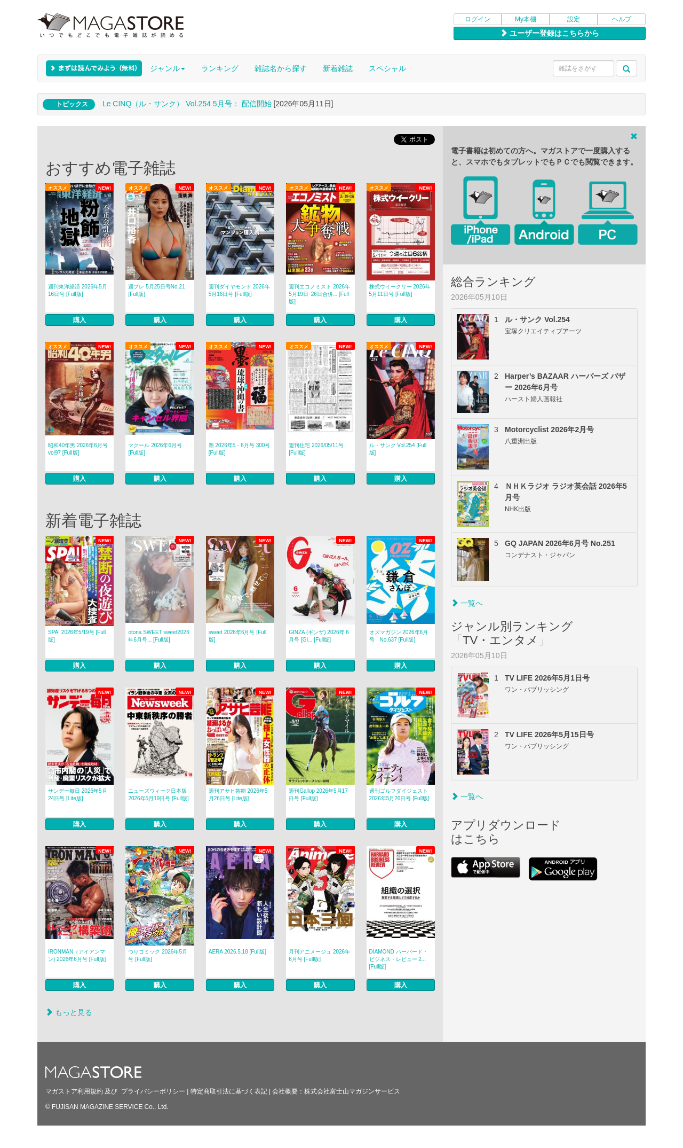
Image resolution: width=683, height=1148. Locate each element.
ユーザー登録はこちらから (549, 33)
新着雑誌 (338, 68)
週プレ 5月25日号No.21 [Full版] (156, 290)
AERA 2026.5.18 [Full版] (237, 952)
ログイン (477, 19)
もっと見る (68, 1012)
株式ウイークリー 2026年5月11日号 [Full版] (400, 290)
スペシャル (387, 68)
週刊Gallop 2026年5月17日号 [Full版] (318, 794)
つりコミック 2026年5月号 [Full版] (157, 955)
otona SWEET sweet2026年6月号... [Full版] (158, 636)
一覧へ (467, 603)
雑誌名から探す (281, 68)
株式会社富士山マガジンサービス (352, 1091)
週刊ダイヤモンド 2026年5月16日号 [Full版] (239, 290)
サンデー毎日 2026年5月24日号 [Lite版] (77, 794)
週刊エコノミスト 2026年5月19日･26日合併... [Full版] (319, 294)
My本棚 (525, 19)
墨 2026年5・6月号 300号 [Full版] (240, 449)
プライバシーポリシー (153, 1091)
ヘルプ (621, 19)
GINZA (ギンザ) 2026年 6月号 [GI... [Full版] (319, 636)
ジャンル (167, 68)
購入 (79, 320)
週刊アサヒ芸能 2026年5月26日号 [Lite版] (238, 794)
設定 (573, 19)
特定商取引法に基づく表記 (228, 1091)
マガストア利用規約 (74, 1091)
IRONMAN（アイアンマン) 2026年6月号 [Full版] (77, 955)
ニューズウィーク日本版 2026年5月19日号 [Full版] (158, 794)
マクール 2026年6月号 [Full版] (155, 449)
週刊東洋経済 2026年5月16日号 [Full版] (77, 290)
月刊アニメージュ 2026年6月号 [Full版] (319, 955)
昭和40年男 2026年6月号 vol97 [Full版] (78, 449)
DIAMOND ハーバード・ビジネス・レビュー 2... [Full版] (398, 959)
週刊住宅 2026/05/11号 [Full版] (316, 449)
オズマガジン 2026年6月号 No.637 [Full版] (398, 636)
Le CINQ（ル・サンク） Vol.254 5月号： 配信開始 (187, 103)
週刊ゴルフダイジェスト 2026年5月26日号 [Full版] (399, 794)
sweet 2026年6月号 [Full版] (237, 636)
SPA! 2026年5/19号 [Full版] (77, 636)
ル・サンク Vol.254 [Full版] (398, 449)
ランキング (220, 68)
